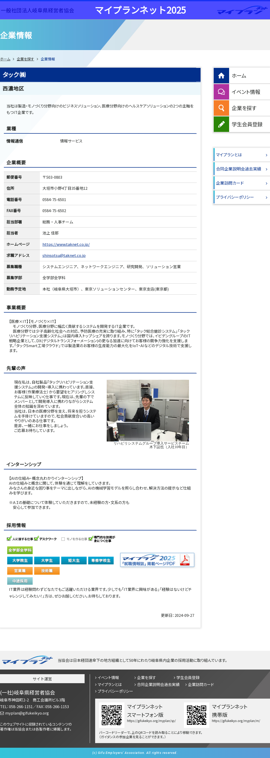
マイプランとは (229, 154)
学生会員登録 (247, 124)
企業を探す (25, 58)
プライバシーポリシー (235, 197)
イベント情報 (246, 91)
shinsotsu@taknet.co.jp (64, 255)
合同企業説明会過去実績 (238, 169)
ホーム (5, 58)
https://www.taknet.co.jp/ (66, 244)
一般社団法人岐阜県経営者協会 (37, 10)
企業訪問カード (230, 183)
